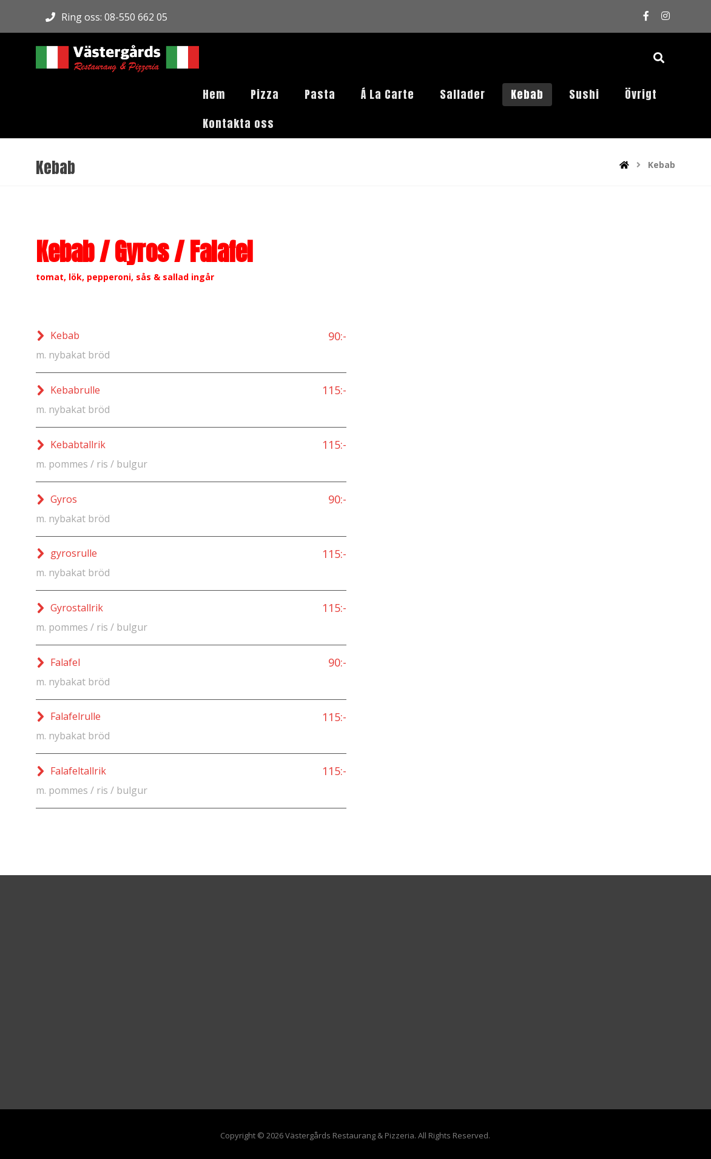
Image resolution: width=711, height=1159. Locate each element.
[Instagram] (665, 15)
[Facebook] (646, 15)
